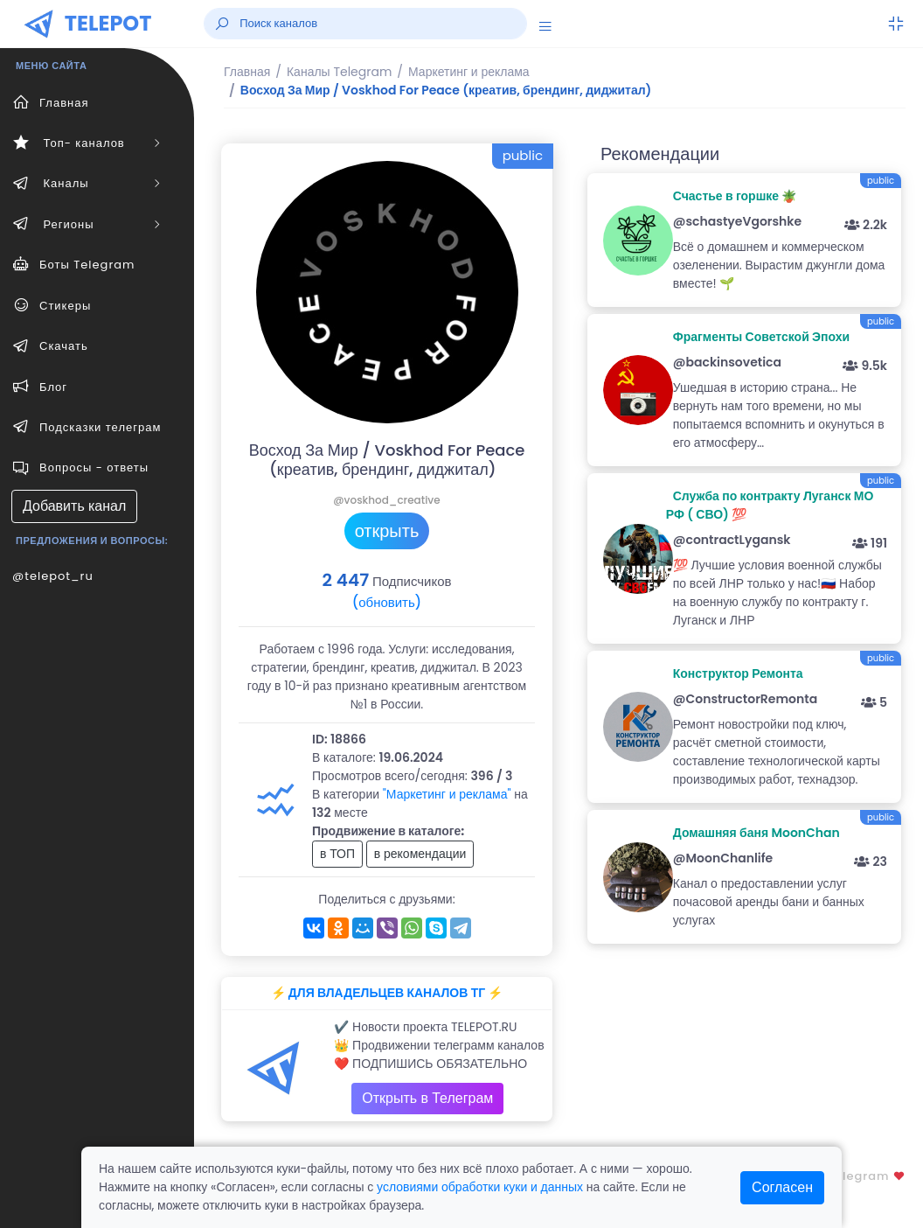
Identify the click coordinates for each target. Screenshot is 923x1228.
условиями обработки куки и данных (480, 1187)
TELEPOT (108, 23)
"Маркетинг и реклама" (447, 794)
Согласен (782, 1187)
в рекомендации (420, 853)
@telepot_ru (53, 576)
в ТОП (337, 853)
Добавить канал (74, 506)
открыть (387, 531)
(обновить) (386, 602)
